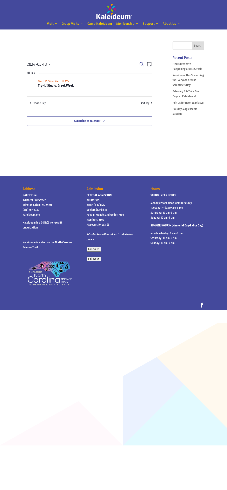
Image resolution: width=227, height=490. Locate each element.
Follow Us (93, 249)
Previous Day (38, 103)
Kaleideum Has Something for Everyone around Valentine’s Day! (188, 80)
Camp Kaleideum (99, 24)
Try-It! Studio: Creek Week (56, 85)
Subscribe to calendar (87, 121)
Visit (50, 24)
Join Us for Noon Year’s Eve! (188, 103)
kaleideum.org (31, 215)
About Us (169, 24)
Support (149, 24)
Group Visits (70, 24)
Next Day (146, 103)
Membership (125, 24)
